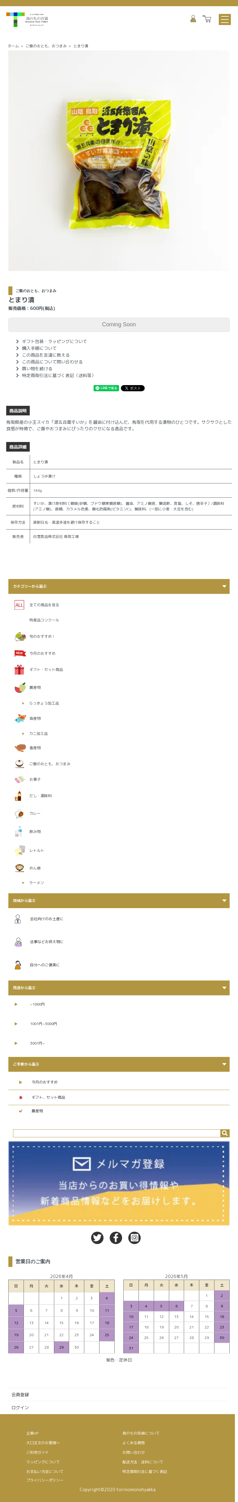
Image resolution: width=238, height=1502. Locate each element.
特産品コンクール (44, 620)
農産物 (35, 687)
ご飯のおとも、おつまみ (46, 46)
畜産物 (35, 747)
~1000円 (30, 1004)
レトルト (36, 850)
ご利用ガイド (37, 1452)
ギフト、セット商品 (42, 1097)
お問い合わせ (133, 1452)
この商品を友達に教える (46, 355)
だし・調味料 (40, 795)
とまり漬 (80, 46)
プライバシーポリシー (45, 1480)
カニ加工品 (38, 733)
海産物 (35, 718)
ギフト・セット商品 (46, 669)
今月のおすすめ (42, 653)
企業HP (32, 1433)
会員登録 (20, 1394)
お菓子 (35, 779)
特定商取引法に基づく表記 (144, 1471)
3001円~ (30, 1043)
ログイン (20, 1407)
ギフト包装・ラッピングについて (54, 341)
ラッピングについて (43, 1462)
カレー (35, 813)
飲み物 (35, 831)
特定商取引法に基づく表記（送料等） (59, 375)
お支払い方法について (45, 1471)
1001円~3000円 (36, 1023)
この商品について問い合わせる (52, 362)
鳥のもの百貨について (141, 1433)
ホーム (13, 46)
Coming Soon (119, 324)
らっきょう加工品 (44, 703)
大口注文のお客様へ (43, 1442)
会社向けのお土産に (39, 919)
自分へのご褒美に (37, 965)
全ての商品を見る (44, 604)
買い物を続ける (37, 368)
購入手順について (39, 348)
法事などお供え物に (39, 942)
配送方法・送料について (142, 1462)
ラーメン (36, 882)
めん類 (35, 868)
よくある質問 (133, 1442)
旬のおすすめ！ (42, 636)
